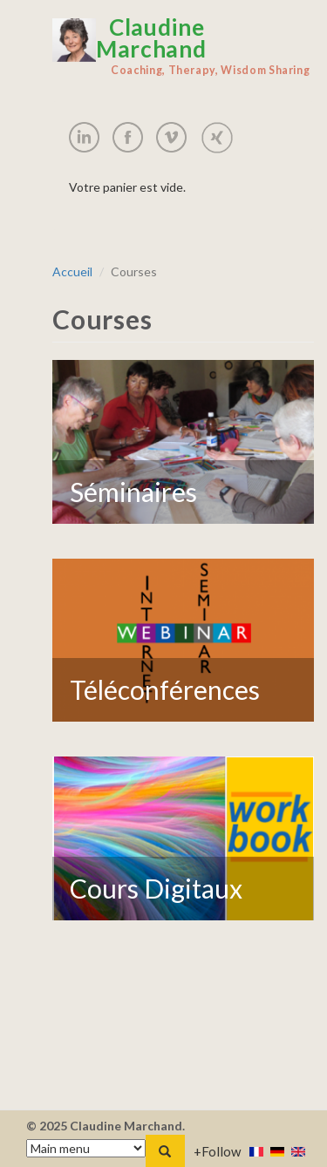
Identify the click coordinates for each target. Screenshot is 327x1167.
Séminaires (133, 491)
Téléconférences (165, 689)
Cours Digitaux (156, 888)
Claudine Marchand (183, 46)
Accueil (72, 271)
